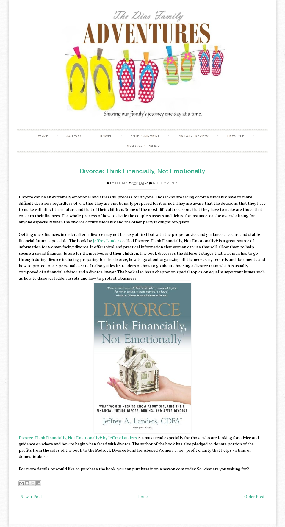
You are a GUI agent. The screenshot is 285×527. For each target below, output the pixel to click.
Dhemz (121, 183)
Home (43, 136)
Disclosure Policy (142, 146)
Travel (105, 136)
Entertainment (144, 136)
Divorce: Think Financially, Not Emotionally (142, 171)
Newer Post (31, 496)
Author (73, 136)
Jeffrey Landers (107, 240)
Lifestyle (235, 136)
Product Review (193, 136)
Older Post (254, 496)
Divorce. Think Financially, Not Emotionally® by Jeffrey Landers (78, 437)
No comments (165, 183)
